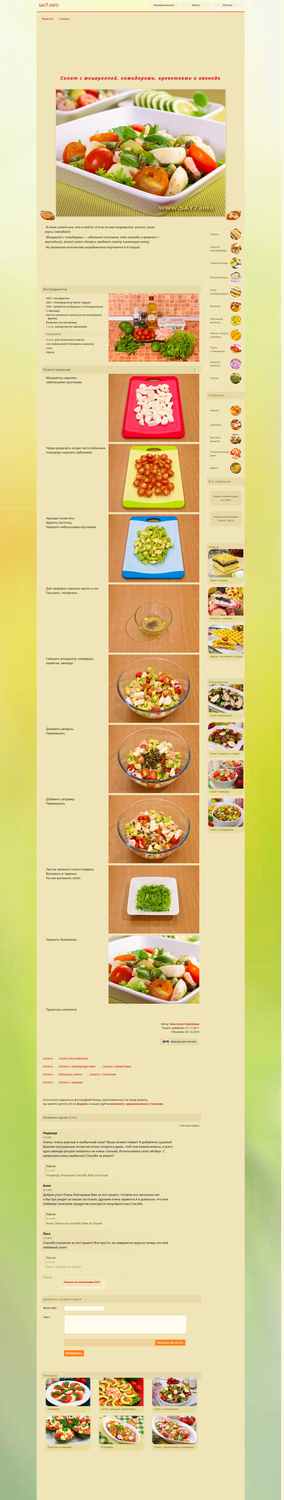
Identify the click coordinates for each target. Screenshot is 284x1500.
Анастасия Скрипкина (184, 1024)
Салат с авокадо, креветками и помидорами (121, 1399)
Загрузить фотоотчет (170, 1346)
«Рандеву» (121, 1436)
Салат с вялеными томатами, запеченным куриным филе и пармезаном (225, 701)
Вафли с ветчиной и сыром (225, 641)
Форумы (196, 5)
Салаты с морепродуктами (77, 1066)
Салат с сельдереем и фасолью (225, 815)
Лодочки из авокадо (68, 1436)
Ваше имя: (50, 1308)
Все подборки (220, 481)
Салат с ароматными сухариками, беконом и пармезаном (174, 1437)
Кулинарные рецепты (164, 5)
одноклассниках (136, 1104)
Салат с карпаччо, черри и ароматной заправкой (225, 739)
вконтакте (117, 1104)
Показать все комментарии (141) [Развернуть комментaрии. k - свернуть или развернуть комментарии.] (82, 1282)
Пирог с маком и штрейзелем (225, 566)
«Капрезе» (68, 1398)
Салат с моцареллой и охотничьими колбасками (174, 1399)
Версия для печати (183, 1041)
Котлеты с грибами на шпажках (225, 604)
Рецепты (48, 18)
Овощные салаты (70, 1074)
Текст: (47, 1317)
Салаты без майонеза (73, 1058)
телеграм (157, 1104)
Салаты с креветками (116, 1066)
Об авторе (228, 5)
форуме (82, 1104)
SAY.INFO (49, 5)
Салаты (64, 18)
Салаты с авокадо (71, 1082)
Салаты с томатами (102, 1074)
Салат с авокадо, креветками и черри (225, 777)
